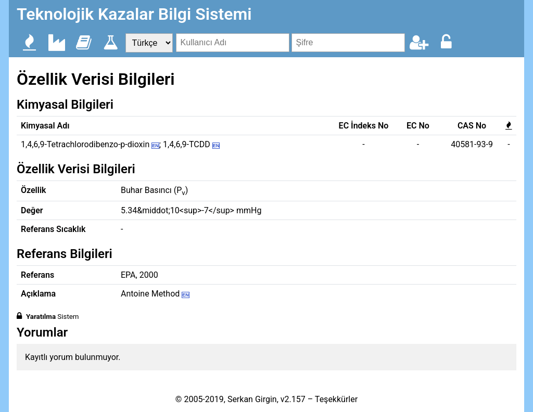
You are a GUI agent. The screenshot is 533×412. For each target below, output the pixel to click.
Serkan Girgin (252, 399)
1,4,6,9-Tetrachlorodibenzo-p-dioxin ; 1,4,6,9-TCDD (120, 144)
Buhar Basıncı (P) (154, 190)
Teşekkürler (336, 399)
